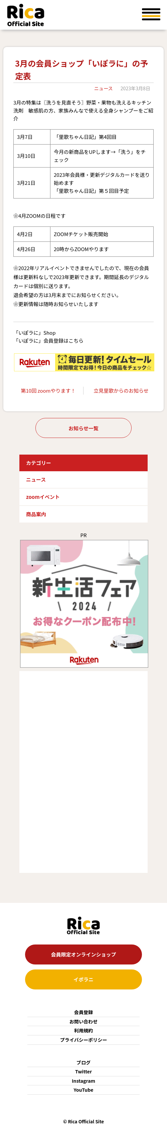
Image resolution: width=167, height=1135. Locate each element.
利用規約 (83, 1030)
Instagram (83, 1080)
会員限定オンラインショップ (83, 954)
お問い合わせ (83, 1021)
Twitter (83, 1071)
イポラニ (83, 979)
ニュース (103, 88)
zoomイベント (43, 496)
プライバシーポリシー (83, 1039)
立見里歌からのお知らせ (121, 390)
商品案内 (36, 514)
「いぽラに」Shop (34, 332)
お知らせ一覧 (83, 428)
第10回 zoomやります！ (48, 390)
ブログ (83, 1062)
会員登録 (83, 1012)
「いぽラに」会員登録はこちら (48, 340)
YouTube (84, 1089)
